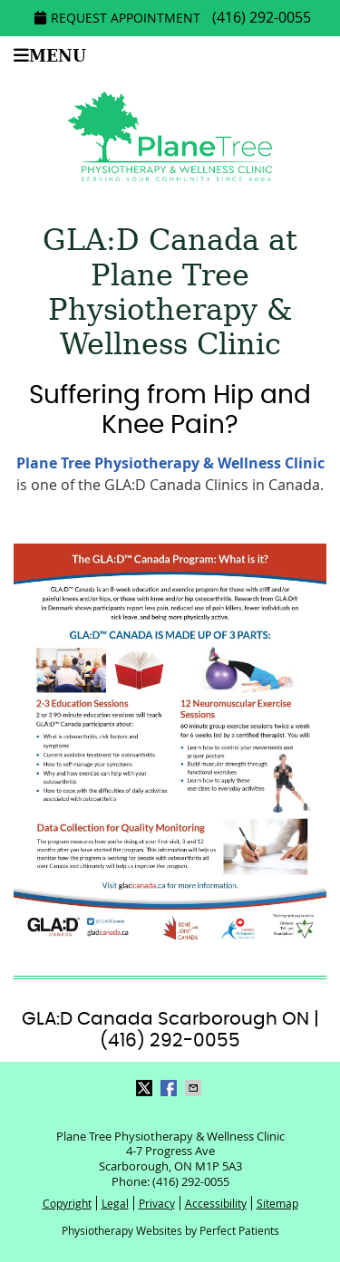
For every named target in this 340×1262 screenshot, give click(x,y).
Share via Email (195, 1088)
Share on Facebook (170, 1088)
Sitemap (277, 1203)
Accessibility (216, 1203)
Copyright (67, 1203)
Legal (115, 1203)
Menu (50, 55)
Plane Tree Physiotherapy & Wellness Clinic (170, 463)
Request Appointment (117, 17)
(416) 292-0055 (261, 17)
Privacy (157, 1203)
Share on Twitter (146, 1088)
